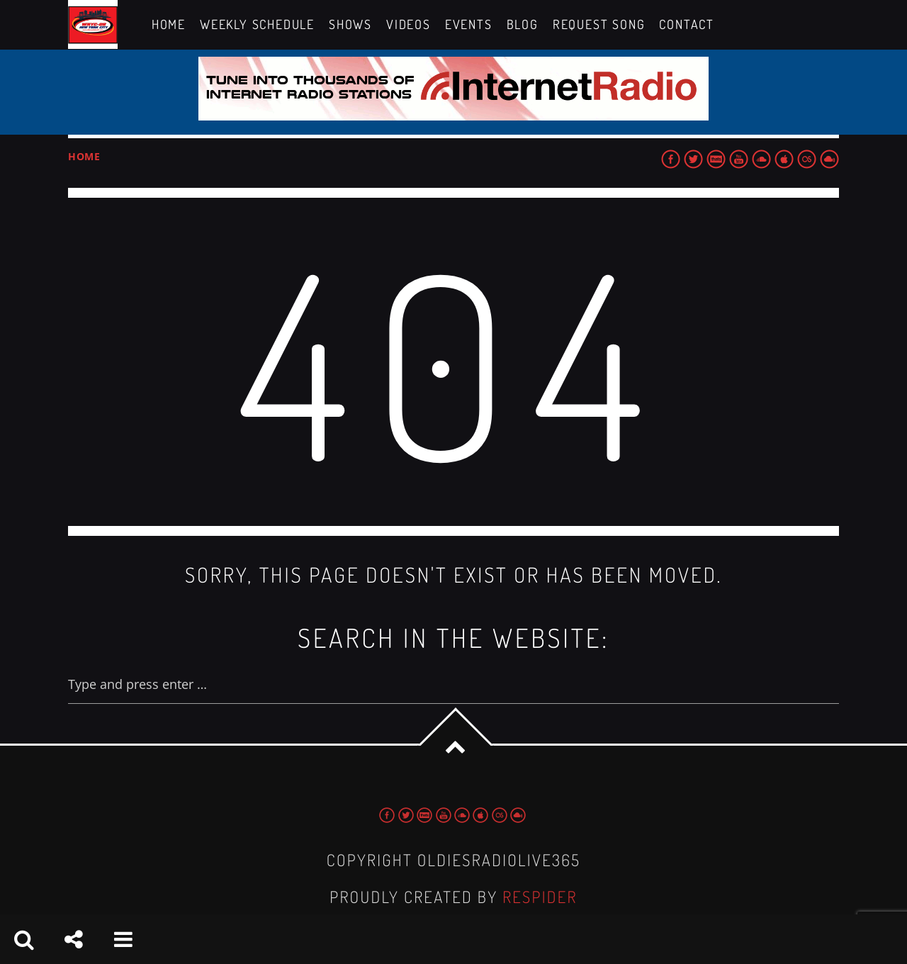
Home (84, 156)
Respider (540, 897)
